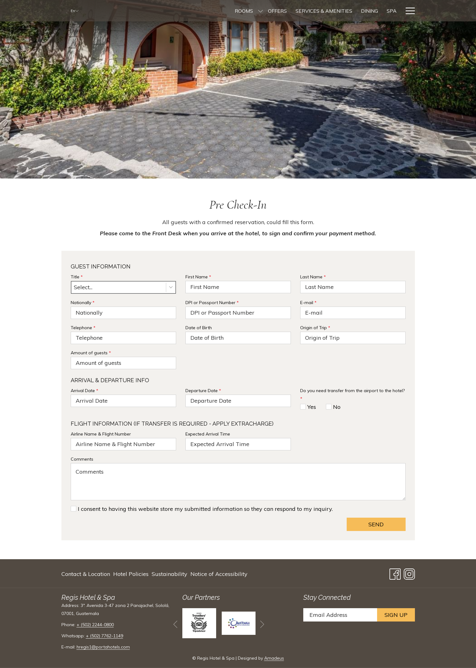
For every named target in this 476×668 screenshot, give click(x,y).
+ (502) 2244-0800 (95, 624)
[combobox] (123, 287)
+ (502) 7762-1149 (104, 636)
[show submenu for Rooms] (216, 10)
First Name (198, 277)
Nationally (83, 302)
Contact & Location (85, 573)
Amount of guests (91, 353)
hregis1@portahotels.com (103, 647)
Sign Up (396, 614)
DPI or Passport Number (212, 302)
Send (376, 524)
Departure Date (203, 390)
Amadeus (274, 658)
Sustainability (169, 573)
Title (77, 277)
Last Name (313, 277)
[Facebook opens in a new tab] (395, 573)
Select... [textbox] (83, 287)
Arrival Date (84, 390)
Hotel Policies (131, 573)
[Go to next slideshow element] (262, 624)
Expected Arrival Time (207, 434)
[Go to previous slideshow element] (175, 624)
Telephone (83, 327)
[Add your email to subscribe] (340, 615)
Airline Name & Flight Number (101, 434)
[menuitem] (199, 10)
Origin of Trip (315, 327)
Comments (82, 459)
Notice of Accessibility (218, 573)
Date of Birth (198, 327)
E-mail (308, 302)
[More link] (408, 10)
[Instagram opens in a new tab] (409, 573)
